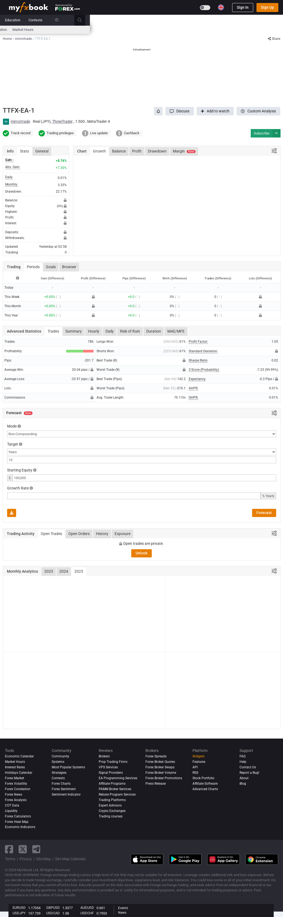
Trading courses (110, 816)
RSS (195, 773)
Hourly (93, 331)
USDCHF (87, 913)
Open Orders (79, 533)
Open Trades (51, 533)
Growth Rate (18, 488)
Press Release (155, 783)
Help (243, 762)
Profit (137, 151)
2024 (63, 571)
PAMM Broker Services (115, 789)
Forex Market (14, 778)
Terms (10, 859)
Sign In (243, 7)
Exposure (122, 533)
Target (12, 444)
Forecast (264, 512)
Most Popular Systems (68, 767)
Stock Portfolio (203, 778)
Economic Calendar (24, 30)
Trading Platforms (112, 800)
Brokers (159, 20)
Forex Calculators (18, 816)
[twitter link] (23, 849)
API (195, 767)
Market (70, 20)
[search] (276, 20)
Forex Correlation (17, 789)
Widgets (198, 756)
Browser (69, 267)
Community (115, 20)
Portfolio (33, 20)
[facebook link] (9, 849)
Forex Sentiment (64, 789)
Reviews (138, 20)
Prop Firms (181, 20)
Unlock (141, 553)
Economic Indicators (20, 827)
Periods (33, 267)
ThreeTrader (62, 121)
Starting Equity (19, 470)
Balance (119, 151)
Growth (99, 151)
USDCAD (53, 913)
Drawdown (157, 151)
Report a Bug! (249, 773)
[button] (179, 111)
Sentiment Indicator (66, 794)
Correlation (191, 30)
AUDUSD (87, 908)
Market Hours (216, 30)
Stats (24, 151)
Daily (110, 331)
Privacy (25, 859)
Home (13, 20)
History (102, 533)
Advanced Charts (205, 789)
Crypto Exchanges (112, 811)
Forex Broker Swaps (159, 767)
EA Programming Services (118, 778)
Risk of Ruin (130, 331)
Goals (51, 267)
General (41, 151)
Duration (153, 331)
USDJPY (19, 913)
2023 (48, 571)
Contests (229, 20)
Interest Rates (55, 30)
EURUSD (19, 908)
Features (198, 762)
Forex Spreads (156, 756)
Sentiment (140, 30)
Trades (53, 331)
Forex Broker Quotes (160, 762)
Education (206, 20)
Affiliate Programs (112, 783)
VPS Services (108, 767)
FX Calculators (83, 30)
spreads (120, 30)
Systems (91, 20)
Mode (12, 426)
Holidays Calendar (18, 773)
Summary (73, 331)
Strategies (59, 773)
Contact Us (248, 767)
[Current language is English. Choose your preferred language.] (221, 7)
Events (123, 908)
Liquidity (11, 811)
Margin (184, 151)
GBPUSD (53, 908)
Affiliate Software (205, 783)
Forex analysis (16, 800)
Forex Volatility (16, 783)
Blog (243, 783)
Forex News (13, 794)
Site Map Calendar (70, 859)
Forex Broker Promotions (163, 778)
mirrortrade (20, 121)
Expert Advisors (110, 805)
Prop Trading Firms (113, 762)
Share (274, 39)
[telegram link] (36, 849)
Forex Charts (61, 783)
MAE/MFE (176, 331)
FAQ (243, 756)
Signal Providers (111, 773)
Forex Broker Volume (160, 773)
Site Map (43, 859)
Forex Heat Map (166, 30)
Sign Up (267, 7)
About (244, 778)
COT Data (12, 805)
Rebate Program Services (117, 794)
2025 (78, 571)
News (52, 20)
